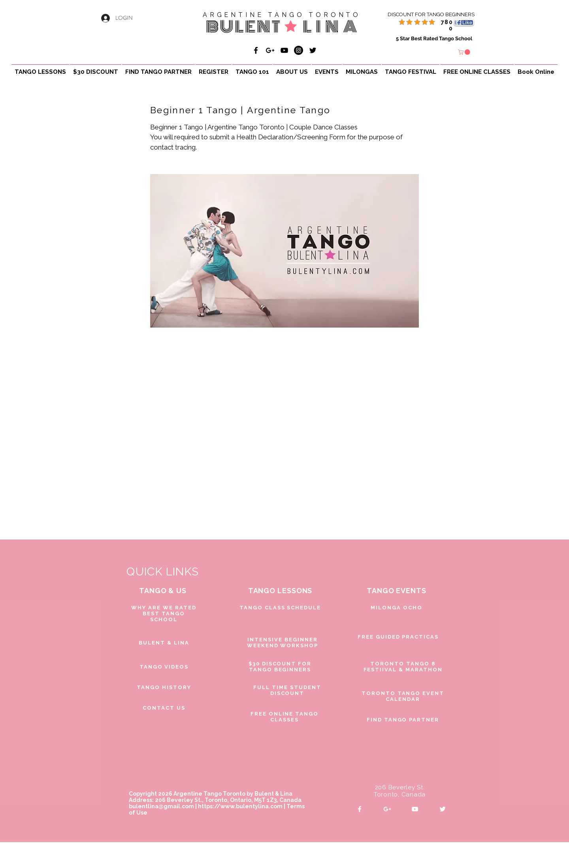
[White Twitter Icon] (443, 809)
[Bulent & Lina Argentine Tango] (255, 50)
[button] (464, 52)
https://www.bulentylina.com (240, 806)
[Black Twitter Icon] (312, 50)
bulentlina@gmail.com (161, 806)
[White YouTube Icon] (415, 809)
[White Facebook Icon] (360, 809)
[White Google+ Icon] (387, 809)
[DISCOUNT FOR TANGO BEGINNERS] (422, 14)
